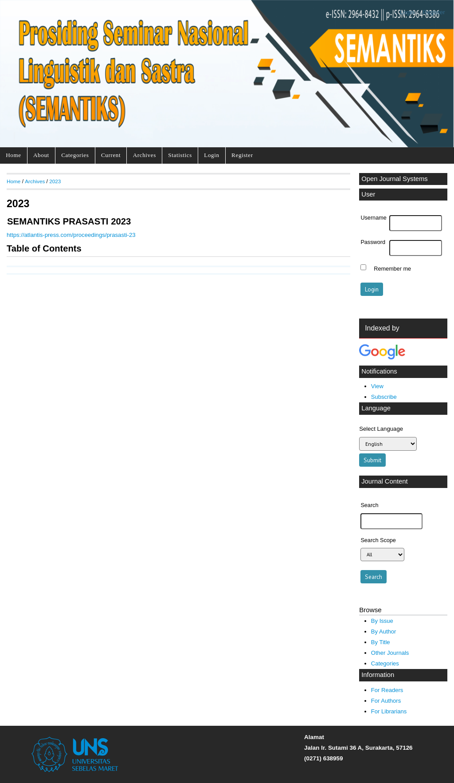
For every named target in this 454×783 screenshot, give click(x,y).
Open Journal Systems (394, 178)
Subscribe (384, 396)
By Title (380, 642)
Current (111, 155)
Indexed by (382, 328)
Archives (144, 155)
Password (372, 242)
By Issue (382, 621)
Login (407, 12)
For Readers (387, 690)
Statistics (180, 155)
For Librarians (389, 711)
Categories (75, 155)
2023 (55, 181)
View (377, 386)
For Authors (386, 700)
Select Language (381, 428)
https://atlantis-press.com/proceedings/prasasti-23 (71, 235)
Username (373, 218)
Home (13, 155)
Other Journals (390, 652)
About (41, 155)
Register (434, 12)
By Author (383, 631)
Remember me (392, 268)
